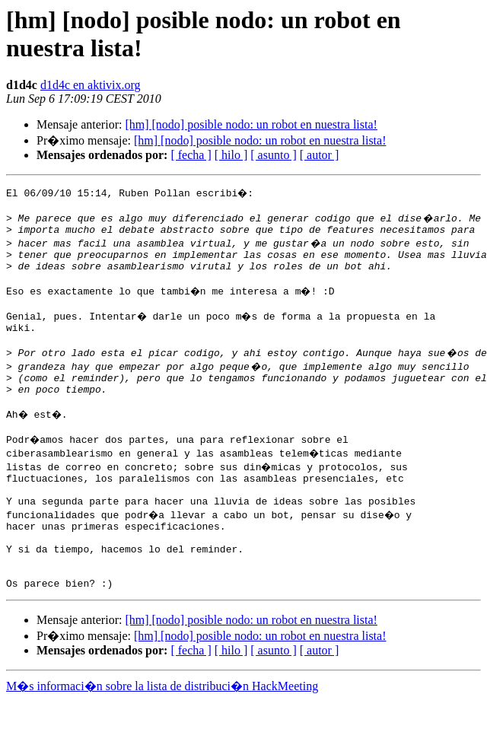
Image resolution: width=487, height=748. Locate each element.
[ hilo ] (231, 154)
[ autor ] (319, 154)
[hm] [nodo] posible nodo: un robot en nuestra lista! (251, 124)
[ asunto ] (273, 154)
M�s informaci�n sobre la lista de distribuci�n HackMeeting (162, 733)
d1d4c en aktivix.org (90, 84)
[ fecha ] (190, 154)
